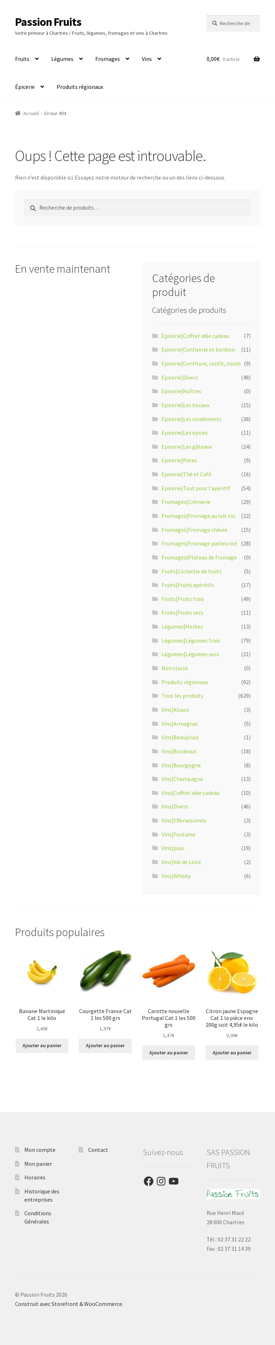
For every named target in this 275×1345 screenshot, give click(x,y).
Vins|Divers (174, 806)
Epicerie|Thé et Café (186, 474)
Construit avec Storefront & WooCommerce (68, 1303)
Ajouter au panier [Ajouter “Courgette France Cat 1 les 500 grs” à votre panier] (105, 1045)
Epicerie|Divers (179, 377)
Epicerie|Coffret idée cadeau (195, 335)
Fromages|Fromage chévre (194, 529)
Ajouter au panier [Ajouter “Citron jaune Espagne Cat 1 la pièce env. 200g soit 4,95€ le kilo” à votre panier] (232, 1052)
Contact (98, 1149)
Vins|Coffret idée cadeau (190, 792)
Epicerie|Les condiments (191, 419)
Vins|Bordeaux (178, 751)
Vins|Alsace (175, 709)
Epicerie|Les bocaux (185, 405)
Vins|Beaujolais (180, 737)
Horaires (34, 1177)
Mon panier (38, 1163)
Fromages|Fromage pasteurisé (199, 543)
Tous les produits (182, 695)
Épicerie (25, 86)
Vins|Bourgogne (181, 765)
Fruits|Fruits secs (182, 612)
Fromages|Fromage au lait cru (198, 515)
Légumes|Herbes (182, 626)
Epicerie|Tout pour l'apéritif (195, 488)
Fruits (22, 58)
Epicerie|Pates (179, 460)
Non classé (174, 668)
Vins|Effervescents (183, 820)
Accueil (31, 113)
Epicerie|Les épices (184, 432)
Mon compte (40, 1149)
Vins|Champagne (182, 778)
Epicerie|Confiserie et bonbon (198, 349)
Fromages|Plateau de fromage (199, 557)
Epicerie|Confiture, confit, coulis (201, 363)
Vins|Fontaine (178, 834)
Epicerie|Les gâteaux (186, 446)
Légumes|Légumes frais (190, 640)
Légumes (62, 58)
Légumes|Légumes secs (190, 654)
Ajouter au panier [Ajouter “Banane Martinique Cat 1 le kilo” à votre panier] (42, 1045)
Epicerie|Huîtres (181, 391)
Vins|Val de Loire (181, 861)
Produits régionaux (80, 86)
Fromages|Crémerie (186, 501)
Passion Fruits (48, 22)
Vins (147, 58)
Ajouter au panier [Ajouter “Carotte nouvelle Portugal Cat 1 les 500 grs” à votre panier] (168, 1052)
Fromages (107, 58)
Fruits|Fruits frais (182, 598)
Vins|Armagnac (179, 723)
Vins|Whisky (175, 875)
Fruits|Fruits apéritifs (187, 584)
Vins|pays (172, 848)
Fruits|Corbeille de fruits (191, 571)
